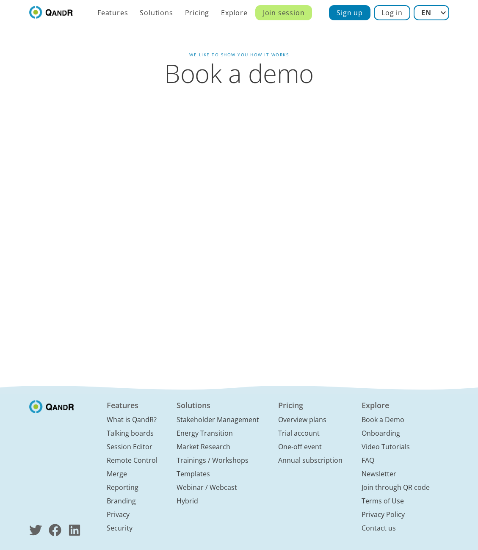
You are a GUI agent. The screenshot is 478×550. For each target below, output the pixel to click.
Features (112, 12)
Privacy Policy (383, 514)
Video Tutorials (386, 446)
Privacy (118, 514)
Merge (117, 473)
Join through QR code (396, 487)
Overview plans (302, 419)
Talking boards (130, 433)
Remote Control (132, 460)
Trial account (299, 433)
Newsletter (379, 473)
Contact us (379, 528)
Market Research (203, 446)
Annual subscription (310, 460)
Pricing (197, 12)
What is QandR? (132, 419)
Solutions (156, 12)
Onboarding (381, 433)
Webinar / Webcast (207, 487)
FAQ (368, 460)
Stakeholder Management (218, 419)
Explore (234, 12)
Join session (284, 12)
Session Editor (129, 446)
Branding (121, 501)
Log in (392, 12)
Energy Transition (205, 433)
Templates (193, 473)
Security (120, 528)
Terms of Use (383, 501)
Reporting (122, 487)
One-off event (300, 446)
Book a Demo (383, 419)
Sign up (350, 12)
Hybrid (187, 501)
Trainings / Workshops (213, 460)
